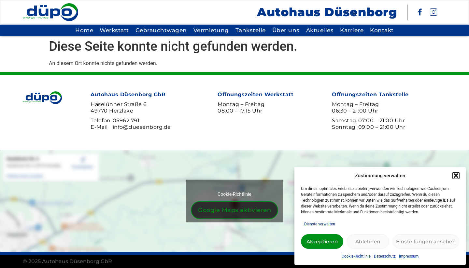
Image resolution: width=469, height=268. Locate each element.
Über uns (286, 30)
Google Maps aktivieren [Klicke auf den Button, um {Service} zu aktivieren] (234, 209)
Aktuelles (320, 30)
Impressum (409, 256)
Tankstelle (250, 30)
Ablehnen (367, 241)
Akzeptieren (322, 241)
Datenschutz (385, 256)
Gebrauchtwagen (161, 30)
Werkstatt (114, 30)
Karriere (351, 30)
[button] (456, 175)
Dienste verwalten (319, 224)
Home (84, 30)
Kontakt (382, 30)
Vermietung (211, 30)
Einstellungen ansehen (426, 241)
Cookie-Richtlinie (356, 256)
